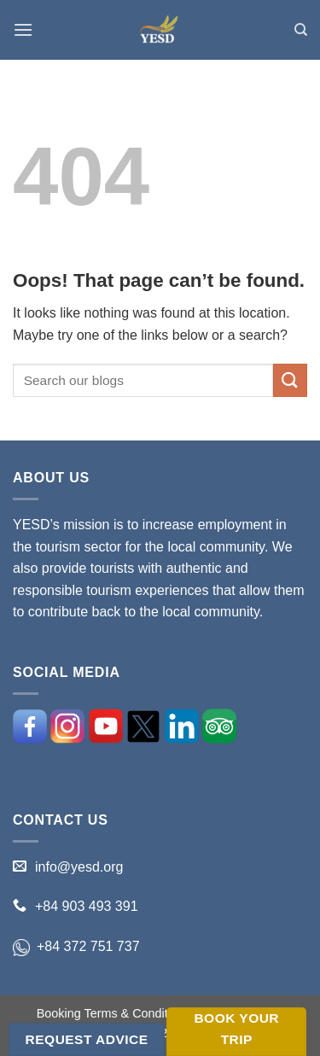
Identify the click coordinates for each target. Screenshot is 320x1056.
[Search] (300, 30)
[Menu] (23, 29)
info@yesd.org (79, 867)
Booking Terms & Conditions (114, 1013)
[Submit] (290, 380)
